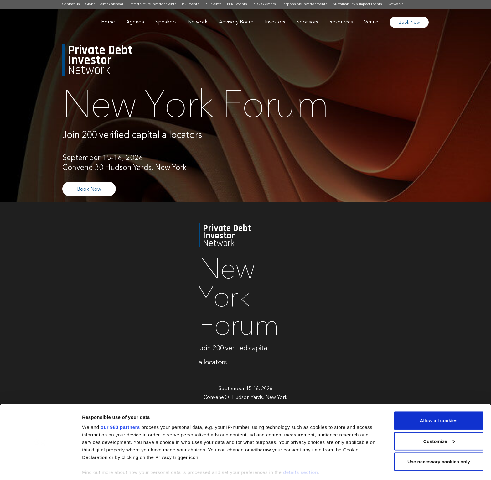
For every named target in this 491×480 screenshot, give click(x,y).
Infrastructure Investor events (152, 4)
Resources (341, 22)
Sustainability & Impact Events (357, 4)
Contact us (71, 4)
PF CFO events (264, 4)
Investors (275, 22)
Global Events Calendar (104, 4)
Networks (395, 4)
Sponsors (307, 22)
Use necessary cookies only (438, 433)
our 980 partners (120, 398)
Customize (439, 412)
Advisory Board (236, 22)
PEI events (213, 4)
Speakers (166, 22)
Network (198, 22)
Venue (371, 22)
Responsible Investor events (304, 4)
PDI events (190, 4)
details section (300, 443)
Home (108, 22)
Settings (91, 467)
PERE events (237, 4)
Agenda (135, 22)
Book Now (409, 22)
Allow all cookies (439, 392)
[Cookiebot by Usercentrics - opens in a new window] (40, 467)
